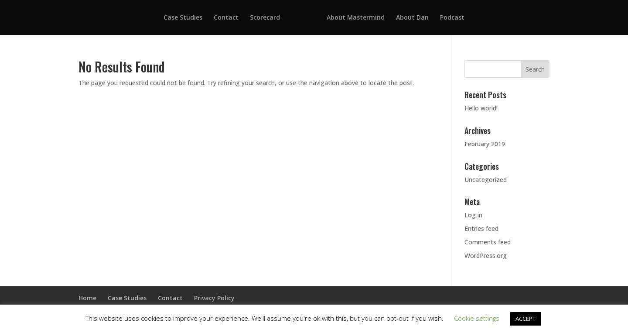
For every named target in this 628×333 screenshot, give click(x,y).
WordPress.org (485, 255)
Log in (473, 215)
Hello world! (481, 108)
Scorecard (265, 17)
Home (87, 298)
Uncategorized (485, 179)
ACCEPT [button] (525, 319)
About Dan (412, 17)
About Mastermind (356, 17)
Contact (226, 17)
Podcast (452, 17)
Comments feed (487, 242)
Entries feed (481, 228)
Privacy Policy (214, 298)
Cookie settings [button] (476, 318)
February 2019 (484, 144)
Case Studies (183, 17)
